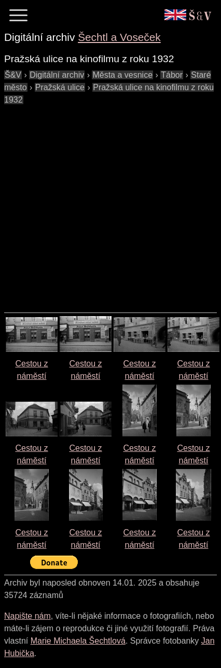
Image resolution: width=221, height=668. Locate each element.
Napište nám (27, 616)
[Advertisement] (97, 203)
